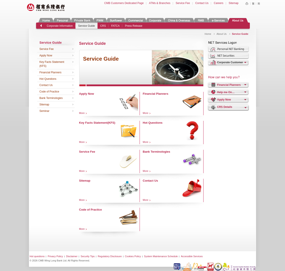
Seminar (44, 111)
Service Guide (86, 25)
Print (246, 3)
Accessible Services (192, 256)
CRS (103, 25)
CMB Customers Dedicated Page (124, 3)
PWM (100, 20)
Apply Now (45, 55)
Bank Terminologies (51, 98)
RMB (201, 20)
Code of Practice (49, 91)
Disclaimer (71, 256)
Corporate (155, 20)
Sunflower (116, 20)
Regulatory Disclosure (110, 256)
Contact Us (201, 3)
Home (46, 20)
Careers (218, 3)
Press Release (133, 25)
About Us (237, 20)
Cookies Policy (133, 256)
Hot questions (37, 256)
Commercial (135, 20)
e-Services (218, 20)
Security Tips (88, 256)
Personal (62, 20)
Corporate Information (60, 25)
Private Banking (82, 20)
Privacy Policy (55, 256)
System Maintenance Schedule (161, 256)
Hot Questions (47, 78)
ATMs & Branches (159, 3)
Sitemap (233, 3)
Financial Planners (50, 72)
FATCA (115, 25)
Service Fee (183, 3)
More (82, 113)
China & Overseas (179, 20)
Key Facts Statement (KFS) (51, 64)
